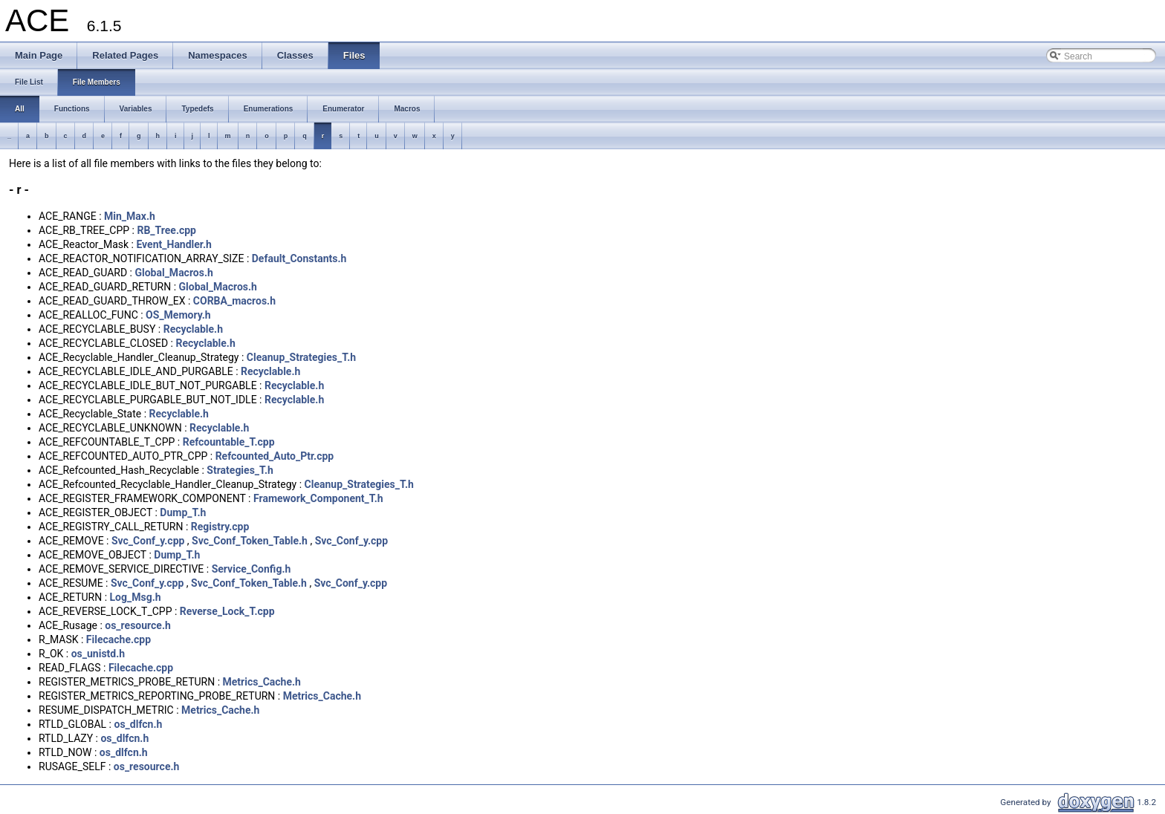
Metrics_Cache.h (262, 682)
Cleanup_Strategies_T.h (301, 357)
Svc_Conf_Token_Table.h (250, 541)
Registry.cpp (220, 527)
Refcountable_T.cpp (229, 442)
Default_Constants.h (299, 258)
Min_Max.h (129, 216)
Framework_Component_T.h (318, 498)
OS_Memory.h (178, 315)
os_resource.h (138, 625)
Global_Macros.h (173, 273)
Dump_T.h (183, 512)
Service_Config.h (251, 569)
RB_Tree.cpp (166, 230)
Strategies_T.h (240, 470)
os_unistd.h (98, 654)
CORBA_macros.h (234, 301)
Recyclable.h (193, 329)
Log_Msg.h (135, 597)
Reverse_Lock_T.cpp (227, 611)
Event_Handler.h (173, 244)
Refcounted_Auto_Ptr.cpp (274, 456)
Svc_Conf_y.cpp (147, 541)
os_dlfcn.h (138, 724)
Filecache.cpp (118, 639)
